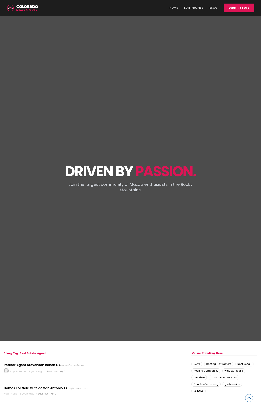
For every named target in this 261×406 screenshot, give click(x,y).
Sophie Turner (18, 371)
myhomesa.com (78, 388)
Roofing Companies (206, 370)
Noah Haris (10, 393)
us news (199, 391)
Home (173, 8)
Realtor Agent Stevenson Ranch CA (32, 365)
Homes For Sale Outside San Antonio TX (36, 388)
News (197, 364)
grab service (232, 384)
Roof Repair (244, 364)
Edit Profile (193, 8)
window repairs (234, 370)
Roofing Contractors (218, 364)
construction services (224, 377)
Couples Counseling (206, 384)
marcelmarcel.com (72, 365)
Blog (213, 8)
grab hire (199, 377)
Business (52, 371)
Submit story (238, 7)
